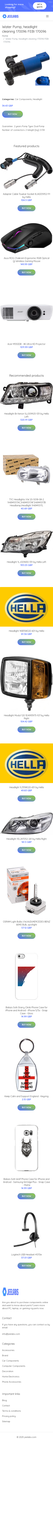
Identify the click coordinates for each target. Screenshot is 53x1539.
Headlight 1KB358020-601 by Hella (26, 630)
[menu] (47, 16)
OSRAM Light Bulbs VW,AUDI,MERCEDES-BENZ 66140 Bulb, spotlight (26, 923)
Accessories (8, 1350)
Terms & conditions (11, 1411)
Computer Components (13, 1366)
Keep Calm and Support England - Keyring (26, 1096)
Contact (6, 1405)
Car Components (23, 99)
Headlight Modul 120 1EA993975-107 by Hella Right (26, 717)
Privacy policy (9, 1416)
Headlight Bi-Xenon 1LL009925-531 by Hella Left (26, 415)
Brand (5, 1355)
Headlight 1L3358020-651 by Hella (26, 787)
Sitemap (6, 1421)
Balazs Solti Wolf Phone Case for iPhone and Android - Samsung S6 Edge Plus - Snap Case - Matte (26, 1182)
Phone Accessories (11, 1381)
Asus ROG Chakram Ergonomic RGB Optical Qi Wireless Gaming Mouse (26, 260)
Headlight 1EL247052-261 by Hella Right (26, 838)
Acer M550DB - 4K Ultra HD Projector (26, 344)
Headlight (37, 99)
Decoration (7, 1371)
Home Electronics (10, 1376)
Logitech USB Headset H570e (26, 1254)
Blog (4, 1400)
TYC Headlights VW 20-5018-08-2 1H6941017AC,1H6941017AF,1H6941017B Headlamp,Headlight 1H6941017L (26, 502)
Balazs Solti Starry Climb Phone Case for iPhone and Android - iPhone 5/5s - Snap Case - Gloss (26, 1010)
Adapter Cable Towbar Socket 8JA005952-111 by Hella (26, 195)
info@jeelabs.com (11, 1334)
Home (5, 35)
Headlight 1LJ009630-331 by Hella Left (26, 562)
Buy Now (12, 114)
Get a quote (40, 5)
